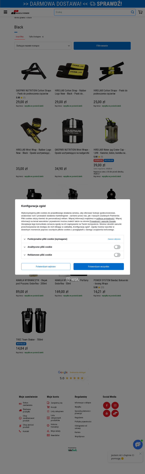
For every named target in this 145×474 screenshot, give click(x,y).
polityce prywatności (105, 218)
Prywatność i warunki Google (103, 221)
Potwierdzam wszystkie (98, 266)
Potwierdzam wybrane (46, 266)
